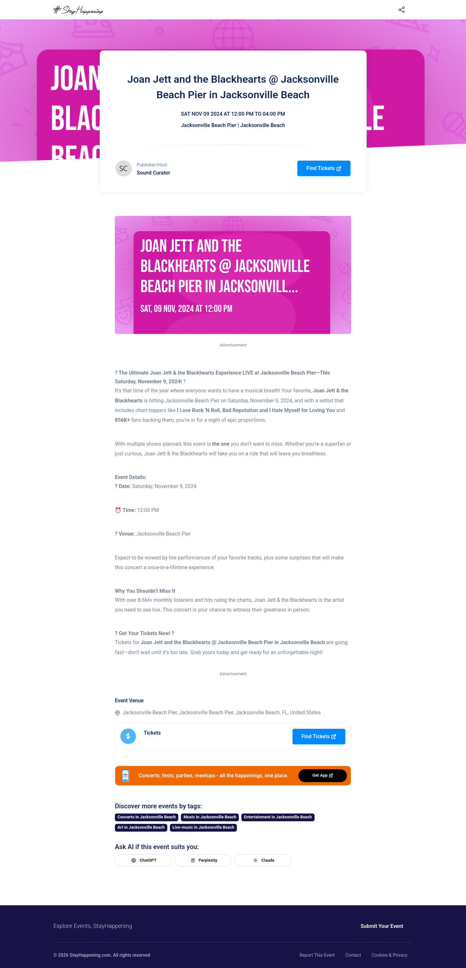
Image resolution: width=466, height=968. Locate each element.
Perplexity (203, 860)
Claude (262, 860)
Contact (353, 955)
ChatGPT (143, 860)
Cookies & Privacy (389, 955)
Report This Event (317, 955)
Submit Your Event (382, 926)
